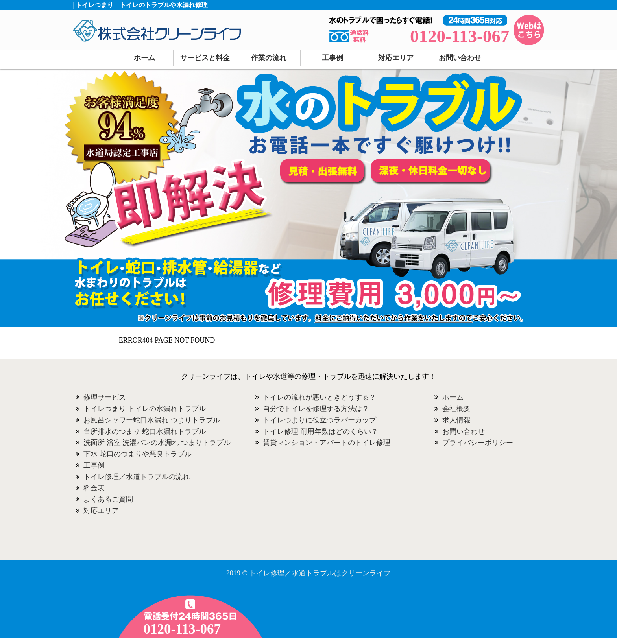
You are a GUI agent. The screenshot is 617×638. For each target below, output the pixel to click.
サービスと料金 (205, 58)
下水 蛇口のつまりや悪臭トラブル (137, 454)
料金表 (94, 488)
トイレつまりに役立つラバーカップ (319, 420)
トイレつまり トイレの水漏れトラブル (144, 409)
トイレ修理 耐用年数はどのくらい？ (320, 431)
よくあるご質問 (108, 499)
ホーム (144, 58)
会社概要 (456, 409)
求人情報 (456, 420)
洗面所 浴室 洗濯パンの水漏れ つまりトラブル (157, 442)
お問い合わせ (460, 58)
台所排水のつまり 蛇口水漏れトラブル (144, 431)
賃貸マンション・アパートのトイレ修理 (326, 442)
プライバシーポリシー (477, 442)
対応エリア (396, 58)
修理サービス (104, 397)
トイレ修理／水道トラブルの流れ (136, 477)
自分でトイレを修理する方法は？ (316, 409)
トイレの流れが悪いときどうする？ (319, 397)
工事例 (332, 58)
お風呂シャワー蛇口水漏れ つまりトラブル (151, 420)
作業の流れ (268, 58)
